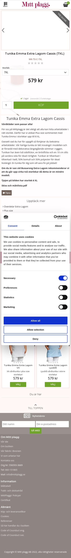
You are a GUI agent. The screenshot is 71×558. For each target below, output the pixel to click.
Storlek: (6, 67)
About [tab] (58, 226)
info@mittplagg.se (15, 474)
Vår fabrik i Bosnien (11, 450)
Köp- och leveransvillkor (13, 511)
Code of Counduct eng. (13, 530)
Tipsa (6, 192)
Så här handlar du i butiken (15, 525)
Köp (41, 105)
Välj (18, 384)
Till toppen (35, 406)
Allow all (35, 320)
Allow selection (35, 329)
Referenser (6, 520)
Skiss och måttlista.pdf (14, 185)
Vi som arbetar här (10, 455)
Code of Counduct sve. (12, 535)
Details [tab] (35, 226)
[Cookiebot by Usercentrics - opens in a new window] (53, 217)
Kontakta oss (7, 460)
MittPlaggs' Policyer (11, 495)
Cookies (5, 516)
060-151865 (11, 469)
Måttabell (6, 485)
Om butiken (7, 446)
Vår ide (4, 441)
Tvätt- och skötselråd (11, 490)
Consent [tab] (12, 226)
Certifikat (5, 500)
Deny (35, 338)
